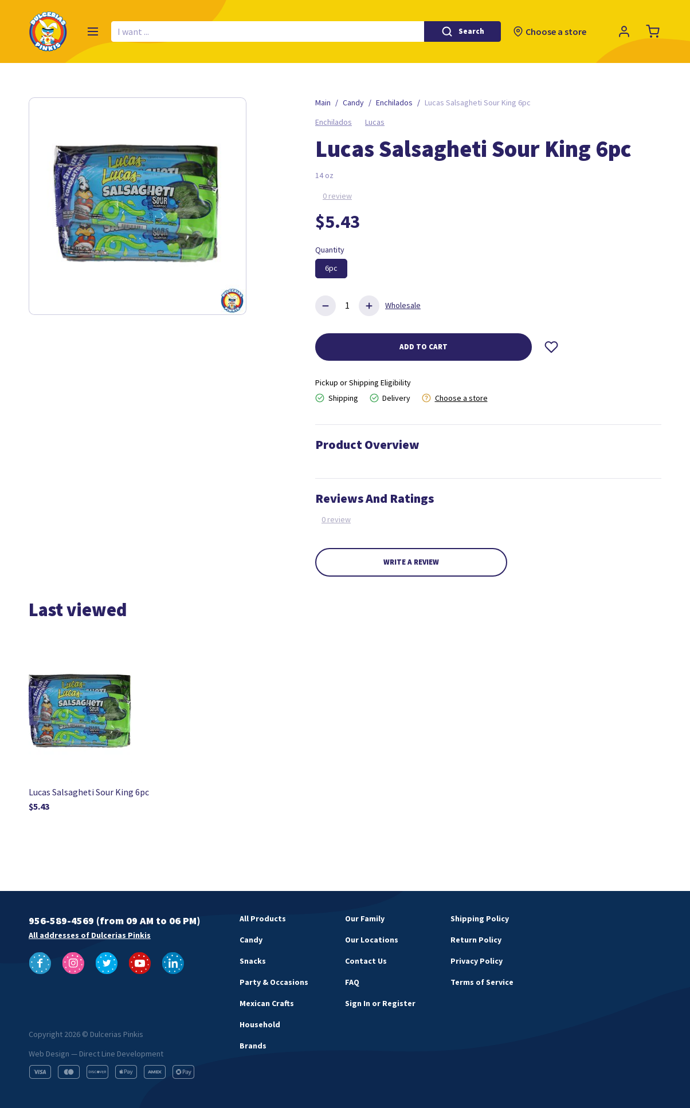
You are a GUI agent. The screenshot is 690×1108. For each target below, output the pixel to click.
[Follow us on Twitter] (106, 963)
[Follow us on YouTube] (139, 963)
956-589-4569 (61, 920)
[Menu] (93, 31)
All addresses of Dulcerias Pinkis (90, 935)
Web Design (49, 1053)
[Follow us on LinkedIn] (173, 963)
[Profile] (624, 31)
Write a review (411, 562)
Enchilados (333, 122)
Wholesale (403, 305)
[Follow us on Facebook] (40, 963)
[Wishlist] (551, 347)
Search (471, 31)
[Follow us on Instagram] (73, 963)
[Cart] (653, 31)
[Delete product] (325, 305)
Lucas (375, 122)
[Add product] (369, 305)
